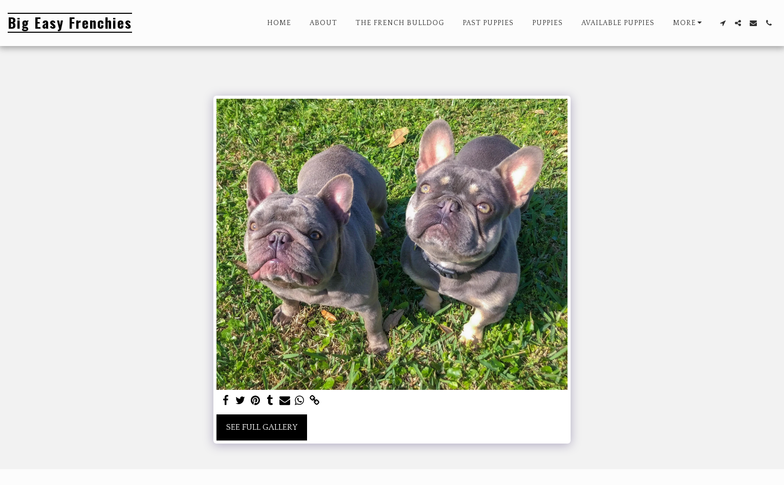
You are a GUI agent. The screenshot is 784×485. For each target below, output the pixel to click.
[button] (722, 23)
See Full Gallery (261, 427)
